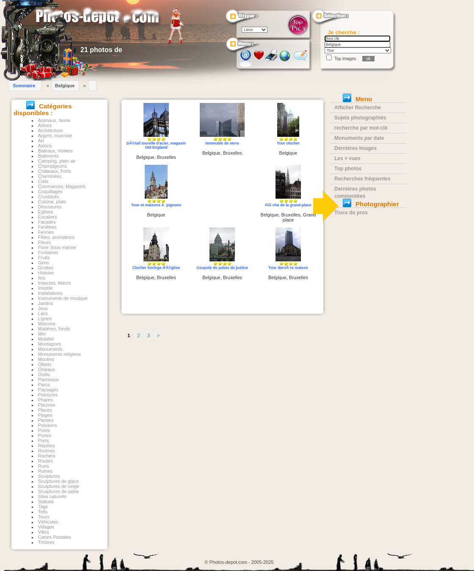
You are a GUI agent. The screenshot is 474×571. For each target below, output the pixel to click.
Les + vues (347, 158)
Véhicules (48, 521)
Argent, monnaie (55, 135)
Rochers (46, 455)
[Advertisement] (222, 196)
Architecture (50, 130)
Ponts (44, 430)
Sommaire (24, 85)
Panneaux (48, 379)
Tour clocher (288, 143)
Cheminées (50, 176)
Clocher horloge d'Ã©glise (156, 268)
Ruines (45, 471)
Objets (45, 364)
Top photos (347, 169)
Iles (41, 277)
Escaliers (47, 216)
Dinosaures (50, 206)
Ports (43, 440)
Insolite (45, 288)
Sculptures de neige (58, 486)
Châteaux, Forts (54, 171)
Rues (43, 465)
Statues (46, 501)
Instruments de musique (63, 298)
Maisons (46, 323)
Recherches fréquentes (362, 179)
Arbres (45, 125)
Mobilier (46, 338)
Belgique (64, 85)
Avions (45, 145)
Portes (45, 435)
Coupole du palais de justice (222, 268)
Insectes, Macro (54, 283)
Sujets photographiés (360, 118)
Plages (45, 415)
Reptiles (46, 445)
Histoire (46, 272)
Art (41, 140)
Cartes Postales (54, 537)
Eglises (45, 211)
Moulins (46, 359)
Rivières (46, 450)
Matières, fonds (54, 328)
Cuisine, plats (52, 201)
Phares (45, 399)
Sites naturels (52, 496)
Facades (47, 222)
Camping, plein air (57, 161)
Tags (43, 506)
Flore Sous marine (57, 247)
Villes (43, 532)
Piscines (46, 404)
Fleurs (44, 242)
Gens (43, 262)
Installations (50, 293)
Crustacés (48, 196)
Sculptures (49, 476)
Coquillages (50, 191)
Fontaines (48, 252)
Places (45, 410)
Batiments (48, 155)
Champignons (52, 166)
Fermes (46, 232)
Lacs (43, 313)
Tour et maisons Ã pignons (156, 205)
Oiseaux (46, 369)
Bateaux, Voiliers (55, 150)
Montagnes (49, 343)
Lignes (45, 318)
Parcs (44, 384)
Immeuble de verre (222, 143)
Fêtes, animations (56, 237)
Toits (43, 511)
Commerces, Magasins (61, 186)
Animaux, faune (54, 120)
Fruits (44, 257)
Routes (45, 460)
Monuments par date (359, 138)
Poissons (47, 425)
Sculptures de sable (58, 491)
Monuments (50, 349)
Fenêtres (47, 227)
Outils (44, 374)
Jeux (43, 308)
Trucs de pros (351, 213)
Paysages (48, 389)
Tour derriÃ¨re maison (288, 268)
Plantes (46, 420)
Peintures (48, 394)
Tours (44, 516)
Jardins (45, 303)
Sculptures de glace (58, 481)
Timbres (46, 542)
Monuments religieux (59, 354)
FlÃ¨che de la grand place (288, 205)
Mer (42, 333)
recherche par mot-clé (360, 128)
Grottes (45, 267)
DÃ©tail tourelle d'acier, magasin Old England (156, 145)
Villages (46, 526)
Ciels (43, 181)
